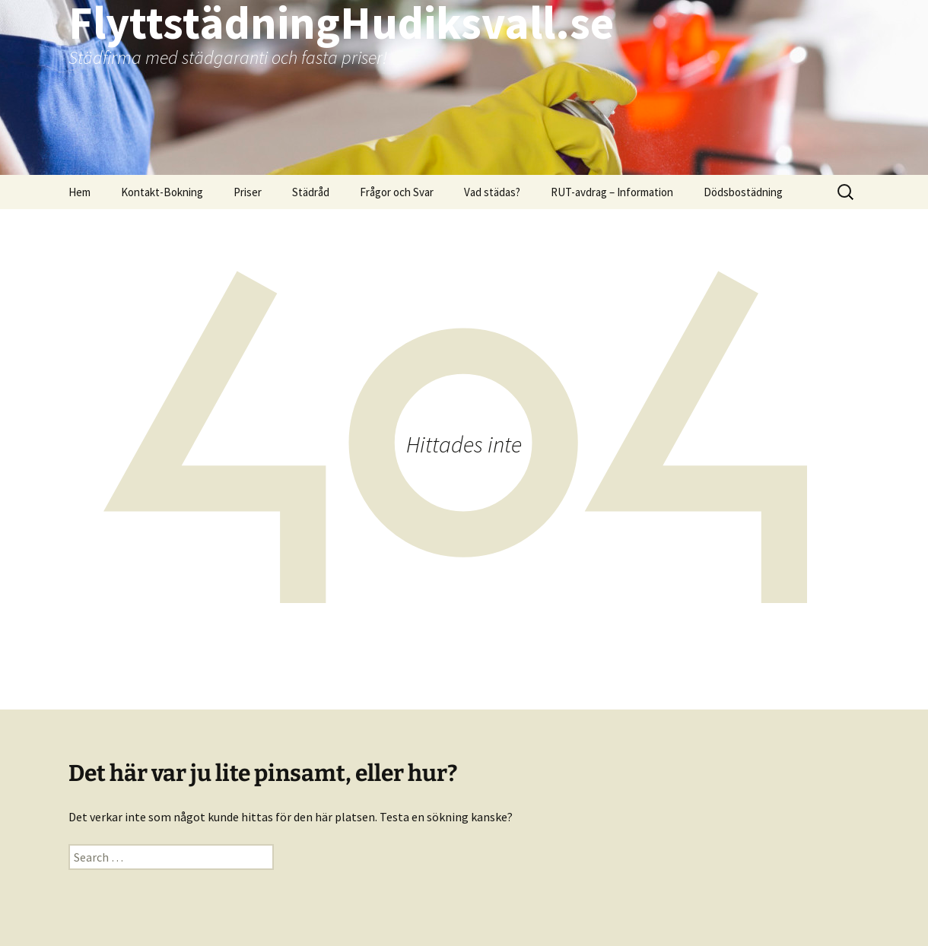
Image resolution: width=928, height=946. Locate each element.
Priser (248, 192)
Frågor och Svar (397, 192)
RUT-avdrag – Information (612, 192)
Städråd (310, 192)
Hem (79, 192)
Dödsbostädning (743, 192)
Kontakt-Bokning (162, 192)
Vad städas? (492, 192)
